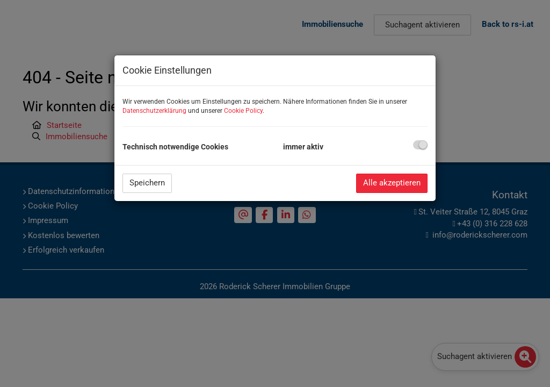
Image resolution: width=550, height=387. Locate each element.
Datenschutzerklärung (154, 110)
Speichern (147, 183)
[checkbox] (420, 144)
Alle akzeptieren (392, 183)
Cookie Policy (243, 110)
